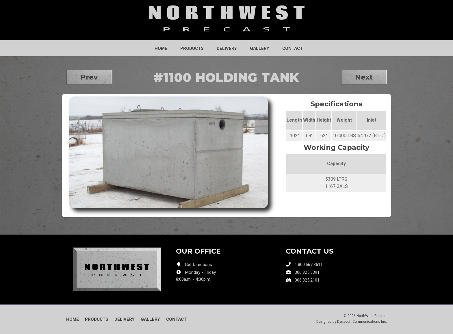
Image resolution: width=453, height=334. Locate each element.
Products (192, 48)
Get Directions (198, 264)
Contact (292, 48)
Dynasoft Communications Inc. (362, 321)
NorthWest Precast (372, 315)
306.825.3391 (307, 272)
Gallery (259, 48)
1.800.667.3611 (309, 264)
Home (161, 48)
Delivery (227, 48)
